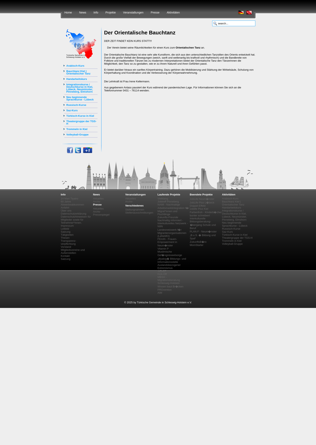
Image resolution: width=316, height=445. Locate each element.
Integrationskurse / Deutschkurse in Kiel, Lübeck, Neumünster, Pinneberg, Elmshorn (79, 88)
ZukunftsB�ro (198, 241)
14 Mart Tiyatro (69, 198)
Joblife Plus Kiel (199, 208)
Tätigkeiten (67, 234)
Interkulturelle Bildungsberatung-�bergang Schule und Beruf (203, 223)
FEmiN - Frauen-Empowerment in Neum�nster (167, 242)
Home (68, 12)
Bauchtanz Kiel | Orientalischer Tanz (78, 72)
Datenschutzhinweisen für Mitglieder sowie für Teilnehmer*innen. (76, 219)
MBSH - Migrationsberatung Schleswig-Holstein (169, 280)
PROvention (165, 289)
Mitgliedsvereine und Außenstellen (73, 251)
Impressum (67, 225)
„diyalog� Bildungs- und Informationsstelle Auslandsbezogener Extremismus (172, 263)
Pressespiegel (101, 214)
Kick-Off (162, 274)
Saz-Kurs (72, 110)
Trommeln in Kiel (76, 129)
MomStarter (197, 245)
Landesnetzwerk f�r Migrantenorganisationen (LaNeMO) (172, 232)
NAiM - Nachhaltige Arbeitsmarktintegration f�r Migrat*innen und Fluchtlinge (173, 209)
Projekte (110, 12)
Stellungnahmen (134, 209)
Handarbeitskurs (76, 79)
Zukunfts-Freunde (168, 217)
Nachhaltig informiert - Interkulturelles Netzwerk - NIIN (173, 223)
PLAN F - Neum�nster (203, 231)
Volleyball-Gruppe (77, 134)
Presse (155, 12)
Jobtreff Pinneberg (168, 201)
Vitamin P (163, 248)
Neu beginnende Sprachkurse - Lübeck (80, 98)
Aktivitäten (173, 12)
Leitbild (65, 228)
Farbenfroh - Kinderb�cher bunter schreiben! (206, 214)
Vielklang (163, 198)
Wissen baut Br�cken (171, 286)
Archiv (96, 201)
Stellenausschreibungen (139, 212)
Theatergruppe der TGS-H (81, 122)
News (82, 12)
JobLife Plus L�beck (202, 202)
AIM (160, 292)
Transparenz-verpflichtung (68, 242)
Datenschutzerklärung (73, 213)
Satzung (66, 231)
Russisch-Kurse (76, 104)
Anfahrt (65, 207)
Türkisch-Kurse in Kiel (80, 115)
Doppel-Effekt (198, 205)
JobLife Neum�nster (202, 198)
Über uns (66, 210)
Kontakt (65, 255)
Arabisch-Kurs (75, 65)
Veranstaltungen (133, 12)
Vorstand (66, 246)
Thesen (65, 237)
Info (96, 12)
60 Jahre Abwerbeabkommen (72, 203)
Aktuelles (98, 198)
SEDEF (162, 271)
